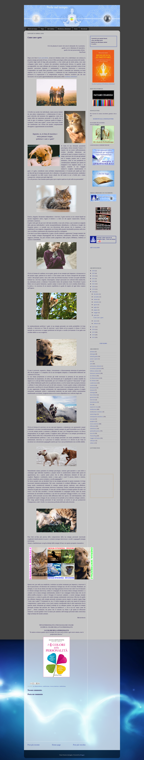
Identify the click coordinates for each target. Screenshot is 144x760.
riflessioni (92, 426)
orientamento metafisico (96, 416)
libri (91, 404)
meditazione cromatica (96, 411)
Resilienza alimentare (64, 29)
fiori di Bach (93, 395)
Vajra (42, 29)
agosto (96, 304)
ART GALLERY (95, 247)
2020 (93, 286)
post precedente (43, 58)
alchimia (92, 351)
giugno (96, 310)
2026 (93, 270)
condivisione (46, 686)
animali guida (93, 356)
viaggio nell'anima (95, 438)
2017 (93, 327)
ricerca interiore (54, 686)
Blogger (82, 755)
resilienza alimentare (71, 76)
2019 (93, 289)
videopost (92, 440)
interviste (92, 399)
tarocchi (92, 433)
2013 (93, 337)
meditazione (93, 409)
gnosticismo (93, 397)
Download (84, 29)
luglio (95, 307)
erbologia (92, 392)
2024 (93, 276)
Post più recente (34, 745)
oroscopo (92, 419)
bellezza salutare (94, 371)
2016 (93, 329)
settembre (96, 302)
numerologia (93, 414)
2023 (93, 278)
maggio (96, 312)
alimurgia (92, 354)
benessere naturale (95, 373)
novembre (96, 297)
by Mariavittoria (37, 686)
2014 (93, 334)
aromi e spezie (94, 359)
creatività (92, 385)
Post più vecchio (79, 745)
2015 (93, 332)
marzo (95, 321)
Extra (75, 29)
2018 (93, 291)
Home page (56, 745)
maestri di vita (94, 407)
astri (91, 363)
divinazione (93, 387)
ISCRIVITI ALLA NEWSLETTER (103, 119)
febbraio (96, 323)
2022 (93, 281)
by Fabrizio (93, 375)
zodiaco (92, 443)
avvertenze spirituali (95, 368)
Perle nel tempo (32, 29)
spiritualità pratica (95, 431)
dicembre (96, 294)
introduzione (93, 402)
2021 (93, 284)
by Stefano (93, 380)
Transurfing (93, 435)
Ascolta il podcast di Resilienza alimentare (103, 84)
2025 (93, 273)
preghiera (92, 421)
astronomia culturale (95, 366)
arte (91, 361)
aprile (95, 315)
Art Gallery (50, 29)
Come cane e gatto (98, 317)
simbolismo (62, 686)
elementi (92, 390)
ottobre (96, 299)
